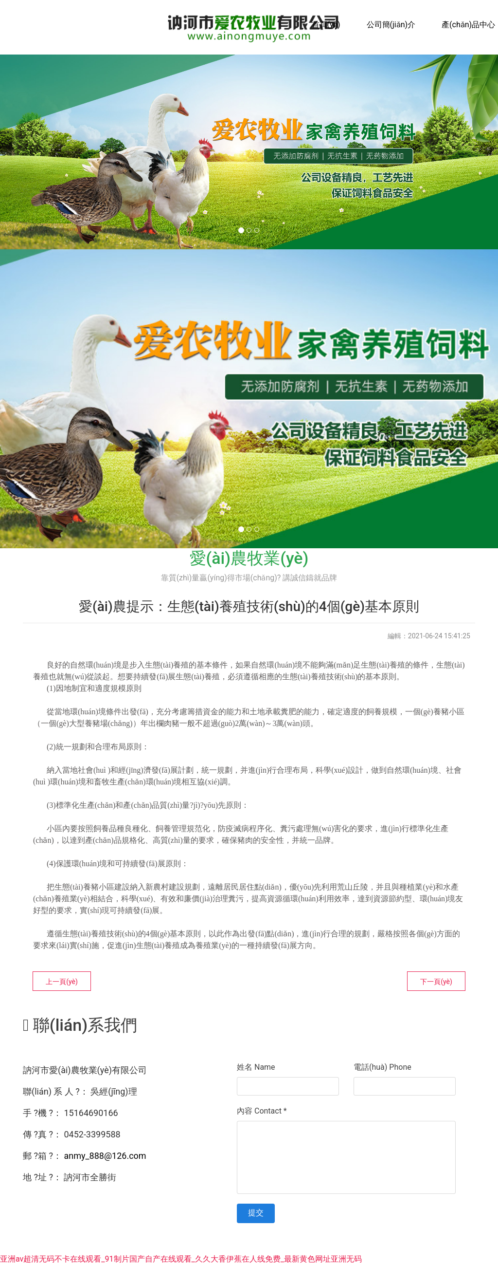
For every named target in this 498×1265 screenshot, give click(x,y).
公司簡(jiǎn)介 (391, 24)
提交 (256, 1212)
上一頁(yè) (62, 982)
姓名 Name (256, 1067)
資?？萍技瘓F (395, 1247)
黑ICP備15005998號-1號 (275, 1247)
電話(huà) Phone (382, 1067)
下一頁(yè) (436, 982)
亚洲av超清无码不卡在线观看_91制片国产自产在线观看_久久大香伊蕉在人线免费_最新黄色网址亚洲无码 (181, 1259)
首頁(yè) (326, 24)
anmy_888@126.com (105, 1156)
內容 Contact (262, 1111)
